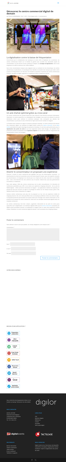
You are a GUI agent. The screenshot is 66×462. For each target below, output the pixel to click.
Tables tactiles (10, 449)
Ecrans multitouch (11, 451)
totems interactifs (47, 125)
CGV (36, 416)
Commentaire (10, 227)
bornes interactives (47, 205)
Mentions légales (39, 418)
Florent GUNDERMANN (14, 16)
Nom (8, 244)
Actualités (37, 423)
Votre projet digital (39, 425)
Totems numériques (12, 447)
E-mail (9, 248)
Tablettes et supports (12, 453)
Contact (37, 421)
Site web (9, 253)
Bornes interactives (11, 446)
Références (38, 420)
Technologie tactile (32, 16)
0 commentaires (43, 16)
